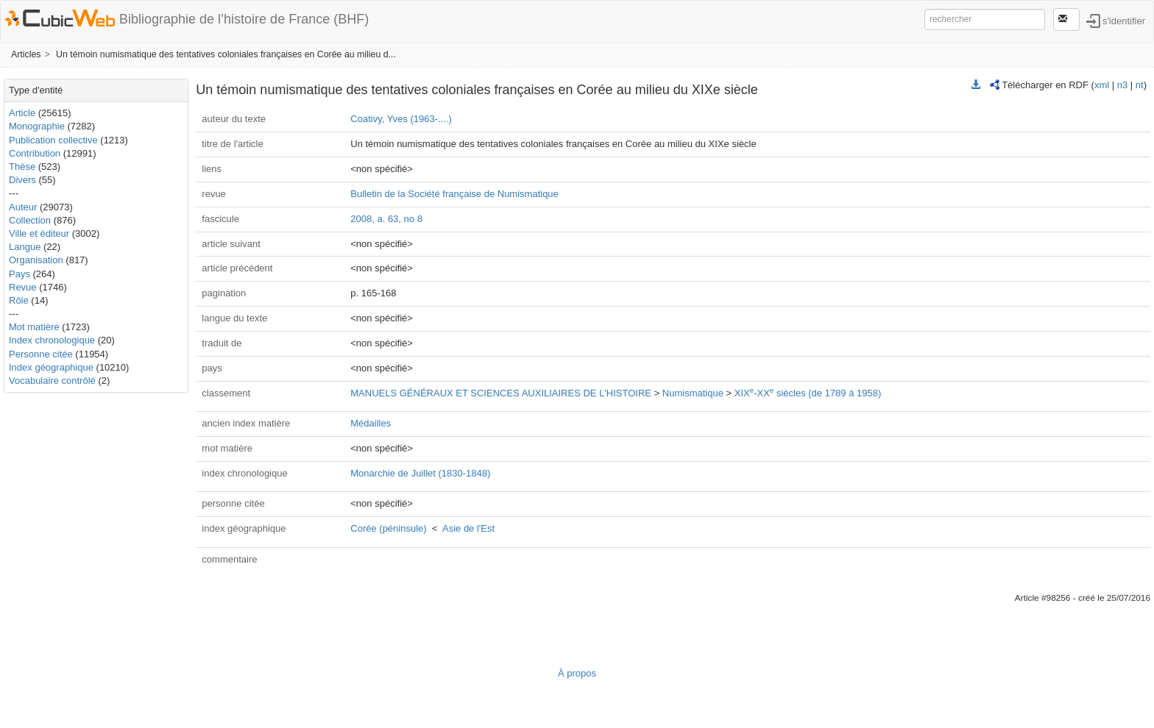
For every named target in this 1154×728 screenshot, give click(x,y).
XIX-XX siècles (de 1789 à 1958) (808, 393)
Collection (30, 220)
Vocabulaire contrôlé (52, 380)
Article (22, 112)
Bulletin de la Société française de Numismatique (454, 193)
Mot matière (34, 326)
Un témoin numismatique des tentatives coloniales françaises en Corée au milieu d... (226, 54)
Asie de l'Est (468, 528)
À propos (577, 673)
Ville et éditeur (40, 233)
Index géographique (51, 367)
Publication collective (53, 140)
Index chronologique (52, 340)
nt (1140, 84)
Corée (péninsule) (388, 528)
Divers (22, 179)
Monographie (37, 126)
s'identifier (1123, 20)
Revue (23, 287)
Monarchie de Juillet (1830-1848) (420, 473)
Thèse (22, 166)
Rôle (19, 300)
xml (1101, 84)
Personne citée (41, 354)
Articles (25, 54)
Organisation (36, 259)
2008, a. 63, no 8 (386, 218)
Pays (19, 273)
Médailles (370, 423)
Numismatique (692, 393)
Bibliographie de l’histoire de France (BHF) (244, 19)
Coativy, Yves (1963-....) (401, 118)
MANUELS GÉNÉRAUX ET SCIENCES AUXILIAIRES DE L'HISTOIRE (500, 393)
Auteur (23, 207)
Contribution (34, 153)
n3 (1122, 84)
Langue (24, 246)
